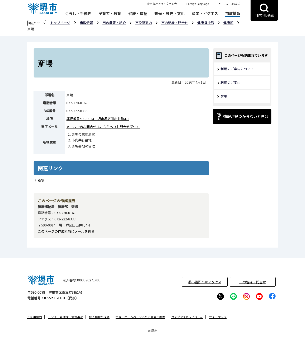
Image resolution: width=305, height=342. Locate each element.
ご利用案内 (34, 317)
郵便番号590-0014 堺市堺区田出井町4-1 (97, 118)
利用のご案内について (237, 68)
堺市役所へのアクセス (204, 281)
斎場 (41, 180)
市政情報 (232, 13)
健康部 (228, 22)
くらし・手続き (78, 13)
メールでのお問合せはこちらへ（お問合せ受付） (103, 126)
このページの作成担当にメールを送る (66, 231)
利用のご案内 (231, 82)
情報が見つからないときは (245, 116)
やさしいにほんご (229, 4)
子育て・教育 (109, 13)
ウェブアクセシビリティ (187, 317)
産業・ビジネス (205, 13)
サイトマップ (218, 317)
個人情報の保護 (99, 317)
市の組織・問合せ (174, 22)
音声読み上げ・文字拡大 (162, 4)
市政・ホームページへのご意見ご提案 (140, 317)
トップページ (60, 22)
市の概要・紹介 (114, 22)
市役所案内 (143, 22)
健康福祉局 (205, 22)
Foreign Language (198, 4)
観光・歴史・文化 (169, 13)
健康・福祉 (137, 13)
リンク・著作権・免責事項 (65, 317)
